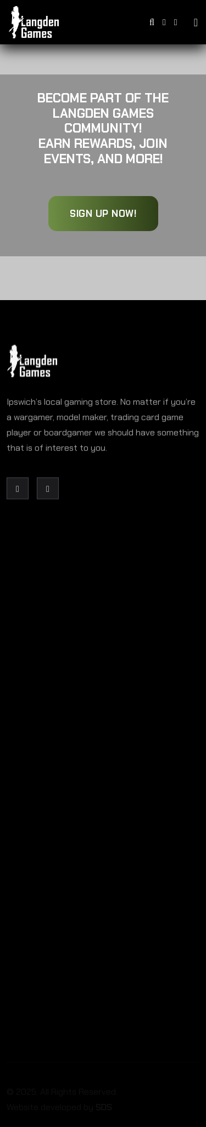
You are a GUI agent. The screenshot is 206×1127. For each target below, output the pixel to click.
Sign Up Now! (103, 214)
